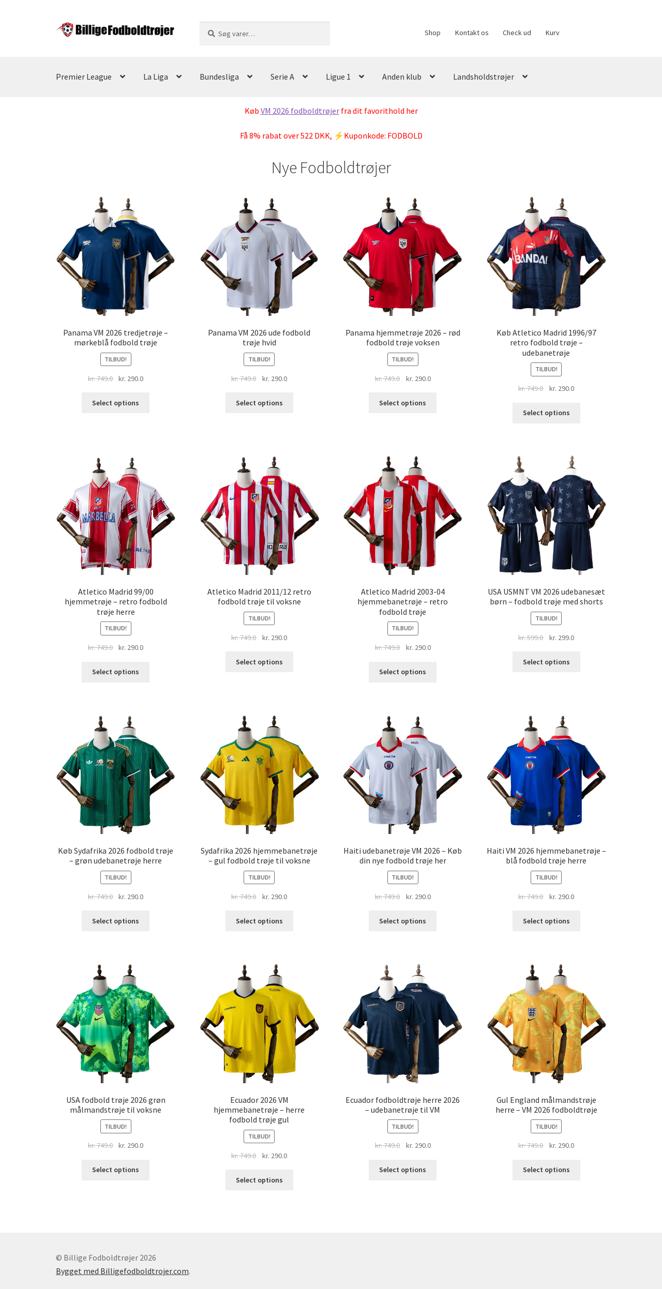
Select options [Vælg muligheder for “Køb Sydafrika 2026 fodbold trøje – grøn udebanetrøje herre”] (115, 921)
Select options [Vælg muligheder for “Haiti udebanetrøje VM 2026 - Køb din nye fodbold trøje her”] (402, 921)
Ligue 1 (338, 76)
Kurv (553, 32)
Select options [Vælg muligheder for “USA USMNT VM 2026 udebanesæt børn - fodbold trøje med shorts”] (546, 661)
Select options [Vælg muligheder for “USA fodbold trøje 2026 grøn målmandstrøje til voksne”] (115, 1169)
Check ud (517, 32)
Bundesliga (219, 76)
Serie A (282, 76)
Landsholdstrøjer (483, 76)
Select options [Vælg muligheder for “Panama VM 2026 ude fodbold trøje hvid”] (259, 402)
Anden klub (402, 76)
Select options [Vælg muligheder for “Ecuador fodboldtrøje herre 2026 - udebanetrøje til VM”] (402, 1169)
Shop (433, 32)
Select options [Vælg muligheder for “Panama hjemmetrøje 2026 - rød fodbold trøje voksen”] (402, 402)
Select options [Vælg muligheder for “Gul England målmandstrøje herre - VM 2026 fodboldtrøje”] (546, 1169)
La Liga (155, 76)
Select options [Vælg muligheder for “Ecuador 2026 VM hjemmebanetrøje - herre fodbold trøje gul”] (259, 1180)
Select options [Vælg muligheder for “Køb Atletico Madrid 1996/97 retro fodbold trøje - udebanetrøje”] (546, 412)
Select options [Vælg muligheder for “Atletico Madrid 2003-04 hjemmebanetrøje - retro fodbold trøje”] (402, 671)
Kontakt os (472, 32)
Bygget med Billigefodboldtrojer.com (122, 1271)
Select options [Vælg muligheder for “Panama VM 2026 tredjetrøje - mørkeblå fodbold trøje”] (115, 402)
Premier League (84, 76)
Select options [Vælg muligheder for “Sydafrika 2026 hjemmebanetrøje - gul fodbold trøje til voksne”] (259, 921)
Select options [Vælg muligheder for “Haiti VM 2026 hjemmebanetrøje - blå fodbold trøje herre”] (546, 921)
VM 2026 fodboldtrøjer (300, 110)
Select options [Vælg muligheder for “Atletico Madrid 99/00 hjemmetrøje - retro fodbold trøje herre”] (115, 671)
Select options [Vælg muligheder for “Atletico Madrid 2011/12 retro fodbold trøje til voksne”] (259, 661)
